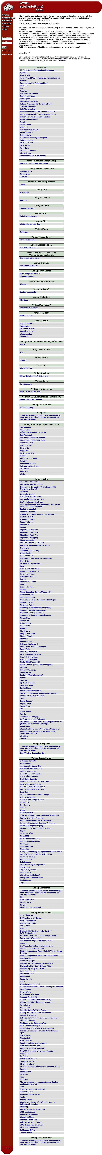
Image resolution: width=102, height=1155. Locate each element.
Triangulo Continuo (28, 276)
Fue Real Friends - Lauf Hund (32, 543)
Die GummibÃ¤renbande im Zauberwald (36, 946)
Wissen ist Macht (27, 1117)
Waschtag (24, 1107)
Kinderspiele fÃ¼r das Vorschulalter (35, 117)
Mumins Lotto (26, 1038)
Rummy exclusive (27, 857)
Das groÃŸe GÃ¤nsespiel (30, 938)
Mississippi (24, 849)
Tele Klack (24, 148)
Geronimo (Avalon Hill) (29, 551)
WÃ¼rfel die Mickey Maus (30, 1122)
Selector (23, 680)
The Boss (24, 300)
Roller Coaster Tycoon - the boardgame (36, 665)
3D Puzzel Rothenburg (29, 482)
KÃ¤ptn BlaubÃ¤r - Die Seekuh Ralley (35, 1000)
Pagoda (23, 628)
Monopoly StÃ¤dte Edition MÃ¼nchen (35, 615)
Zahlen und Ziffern (27, 1130)
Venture (23, 1097)
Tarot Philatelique (27, 240)
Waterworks (25, 726)
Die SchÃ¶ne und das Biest (31, 502)
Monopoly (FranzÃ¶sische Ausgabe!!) (35, 608)
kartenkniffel (25, 1005)
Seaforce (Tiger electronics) (31, 675)
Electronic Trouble (27, 512)
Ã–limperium (25, 623)
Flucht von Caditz (27, 540)
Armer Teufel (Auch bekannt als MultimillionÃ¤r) (40, 78)
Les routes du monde (29, 266)
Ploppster (24, 639)
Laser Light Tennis (27, 576)
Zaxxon (23, 739)
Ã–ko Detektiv (26, 1041)
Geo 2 (22, 982)
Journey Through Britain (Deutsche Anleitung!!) (39, 815)
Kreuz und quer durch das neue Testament (37, 823)
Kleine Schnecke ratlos (29, 571)
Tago (22, 1077)
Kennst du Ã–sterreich (29, 569)
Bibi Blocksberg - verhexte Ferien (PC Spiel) (38, 935)
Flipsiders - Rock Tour (29, 535)
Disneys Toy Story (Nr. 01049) (32, 969)
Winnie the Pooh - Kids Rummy (33, 156)
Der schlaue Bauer (27, 96)
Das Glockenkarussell (29, 93)
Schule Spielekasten (28, 216)
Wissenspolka (26, 334)
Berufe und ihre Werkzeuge (31, 484)
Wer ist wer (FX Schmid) (30, 875)
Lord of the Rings (27, 587)
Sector (23, 678)
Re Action (24, 1056)
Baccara (23, 80)
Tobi (22, 1087)
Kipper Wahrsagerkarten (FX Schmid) (35, 820)
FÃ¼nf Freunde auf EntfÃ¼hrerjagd (34, 795)
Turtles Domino (26, 1092)
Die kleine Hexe (26, 443)
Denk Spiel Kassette (28, 779)
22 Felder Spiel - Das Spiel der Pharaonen (37, 70)
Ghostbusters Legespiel (30, 984)
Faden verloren (26, 522)
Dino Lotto (24, 448)
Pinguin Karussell (27, 634)
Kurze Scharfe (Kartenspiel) (31, 826)
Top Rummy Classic (28, 870)
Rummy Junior (26, 859)
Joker (22, 185)
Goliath (23, 808)
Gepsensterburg (27, 324)
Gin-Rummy (25, 805)
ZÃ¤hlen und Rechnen (29, 1127)
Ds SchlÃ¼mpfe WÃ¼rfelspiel (32, 787)
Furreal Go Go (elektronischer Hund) (35, 545)
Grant (22, 810)
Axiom (22, 352)
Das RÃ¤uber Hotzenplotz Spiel (33, 753)
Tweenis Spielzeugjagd (29, 717)
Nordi (22, 122)
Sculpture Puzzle (27, 1061)
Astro (22, 344)
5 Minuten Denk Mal (28, 761)
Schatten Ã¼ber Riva (28, 1059)
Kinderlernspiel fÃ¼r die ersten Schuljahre (37, 112)
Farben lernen (26, 979)
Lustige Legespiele (28, 292)
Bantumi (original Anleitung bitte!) (34, 83)
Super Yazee (25, 706)
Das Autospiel (26, 435)
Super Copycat (26, 701)
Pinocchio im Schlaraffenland (32, 1048)
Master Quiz (25, 174)
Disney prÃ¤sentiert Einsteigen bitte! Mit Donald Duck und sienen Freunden (40, 505)
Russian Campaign (28, 670)
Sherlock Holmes (27, 1064)
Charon (23, 284)
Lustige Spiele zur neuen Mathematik (35, 828)
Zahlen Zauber (26, 1133)
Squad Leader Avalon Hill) (30, 691)
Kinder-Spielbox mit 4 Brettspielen (34, 376)
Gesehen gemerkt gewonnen (32, 800)
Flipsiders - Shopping (29, 538)
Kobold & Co (25, 902)
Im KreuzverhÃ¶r (27, 453)
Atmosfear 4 (25, 926)
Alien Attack (25, 75)
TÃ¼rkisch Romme (28, 151)
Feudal (23, 527)
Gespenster (25, 802)
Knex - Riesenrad (27, 574)
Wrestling (24, 736)
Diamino (23, 943)
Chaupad (24, 86)
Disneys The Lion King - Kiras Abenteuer (37, 963)
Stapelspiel (24, 326)
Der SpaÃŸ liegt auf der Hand (32, 499)
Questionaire (25, 135)
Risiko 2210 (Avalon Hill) (30, 662)
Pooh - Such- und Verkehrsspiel (33, 646)
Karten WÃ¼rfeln (27, 900)
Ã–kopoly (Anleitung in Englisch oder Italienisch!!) (41, 852)
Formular (61, 61)
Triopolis (23, 360)
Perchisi (23, 200)
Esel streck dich (26, 517)
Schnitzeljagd (25, 672)
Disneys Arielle (26, 958)
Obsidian (24, 127)
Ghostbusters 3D (27, 556)
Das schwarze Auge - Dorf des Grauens (36, 941)
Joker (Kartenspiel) (28, 106)
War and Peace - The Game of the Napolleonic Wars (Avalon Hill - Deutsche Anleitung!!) (41, 723)
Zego (22, 883)
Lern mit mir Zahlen (28, 582)
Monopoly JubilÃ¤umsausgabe (33, 610)
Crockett (23, 91)
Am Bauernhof (26, 763)
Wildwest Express (27, 1112)
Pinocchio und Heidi (28, 458)
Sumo (22, 698)
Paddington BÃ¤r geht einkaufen (33, 1043)
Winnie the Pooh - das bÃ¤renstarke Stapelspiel (39, 729)
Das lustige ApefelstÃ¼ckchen (32, 438)
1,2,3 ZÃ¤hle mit (26, 915)
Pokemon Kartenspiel (29, 644)
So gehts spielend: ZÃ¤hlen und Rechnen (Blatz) (40, 1066)
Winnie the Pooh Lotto (29, 1114)
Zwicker (23, 177)
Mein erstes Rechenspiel (30, 1026)
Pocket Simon (26, 641)
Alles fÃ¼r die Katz (28, 921)
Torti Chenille (25, 711)
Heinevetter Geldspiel (29, 101)
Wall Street (24, 471)
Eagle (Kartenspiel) (28, 509)
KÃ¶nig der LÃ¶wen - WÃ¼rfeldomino (35, 1013)
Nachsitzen (24, 621)
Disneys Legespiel (27, 961)
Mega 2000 (24, 836)
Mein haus (24, 844)
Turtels (23, 714)
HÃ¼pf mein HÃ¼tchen (29, 994)
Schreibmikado (26, 140)
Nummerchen (25, 125)
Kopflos (23, 456)
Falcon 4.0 (24, 525)
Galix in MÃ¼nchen (28, 797)
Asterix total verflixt (28, 923)
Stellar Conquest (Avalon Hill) (32, 696)
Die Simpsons (26, 445)
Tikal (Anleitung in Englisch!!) (32, 865)
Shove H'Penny (26, 143)
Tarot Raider (25, 145)
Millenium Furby (26, 605)
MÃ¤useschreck (26, 595)
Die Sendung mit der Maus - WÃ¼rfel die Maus (39, 956)
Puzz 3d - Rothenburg (29, 657)
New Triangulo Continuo (30, 274)
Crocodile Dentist (27, 494)
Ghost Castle (25, 553)
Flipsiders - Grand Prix (29, 532)
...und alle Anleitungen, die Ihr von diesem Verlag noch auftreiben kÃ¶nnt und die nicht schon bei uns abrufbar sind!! (40, 417)
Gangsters (24, 548)
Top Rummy (25, 867)
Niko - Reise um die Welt (30, 392)
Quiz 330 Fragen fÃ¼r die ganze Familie (36, 1051)
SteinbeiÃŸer (25, 1072)
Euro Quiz (24, 792)
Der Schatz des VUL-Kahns (31, 497)
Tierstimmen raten (27, 329)
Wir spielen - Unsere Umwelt (31, 878)
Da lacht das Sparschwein (30, 774)
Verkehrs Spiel (26, 1100)
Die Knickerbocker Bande (30, 784)
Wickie (23, 474)
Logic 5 (23, 584)
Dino (22, 897)
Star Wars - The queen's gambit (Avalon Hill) (38, 693)
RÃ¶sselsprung (26, 408)
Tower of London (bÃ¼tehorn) (32, 1089)
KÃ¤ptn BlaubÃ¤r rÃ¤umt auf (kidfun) (35, 1002)
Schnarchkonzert (27, 208)
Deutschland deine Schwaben (32, 440)
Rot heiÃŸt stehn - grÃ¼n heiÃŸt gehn (36, 854)
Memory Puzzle (26, 846)
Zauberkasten (25, 880)
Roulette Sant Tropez (28, 248)
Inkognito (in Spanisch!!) (30, 563)
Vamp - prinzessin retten (30, 1094)
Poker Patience (26, 132)
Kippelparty (25, 1007)
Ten (21, 709)
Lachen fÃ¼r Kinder (28, 1015)
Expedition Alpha (27, 519)
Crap (22, 88)
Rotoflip (23, 667)
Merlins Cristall (26, 602)
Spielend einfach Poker (29, 466)
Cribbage (24, 232)
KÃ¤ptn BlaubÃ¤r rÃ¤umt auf (32, 818)
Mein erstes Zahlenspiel (30, 841)
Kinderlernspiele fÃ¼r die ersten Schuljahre (38, 114)
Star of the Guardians (29, 308)
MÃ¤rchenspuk (26, 316)
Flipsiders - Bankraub (29, 530)
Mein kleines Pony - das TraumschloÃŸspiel (38, 600)
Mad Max (24, 589)
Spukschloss (25, 688)
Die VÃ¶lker (25, 99)
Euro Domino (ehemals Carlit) (32, 789)
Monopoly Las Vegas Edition (32, 613)
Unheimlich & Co (27, 872)
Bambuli (23, 928)
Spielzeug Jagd (26, 685)
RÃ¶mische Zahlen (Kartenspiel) (33, 138)
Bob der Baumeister (28, 771)
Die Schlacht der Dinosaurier (32, 948)
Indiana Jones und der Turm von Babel (36, 104)
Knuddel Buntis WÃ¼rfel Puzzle (33, 1010)
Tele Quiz (24, 1079)
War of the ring (26, 368)
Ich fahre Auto (26, 171)
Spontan (23, 1069)
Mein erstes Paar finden (30, 839)
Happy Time (25, 451)
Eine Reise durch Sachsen (31, 400)
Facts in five (25, 976)
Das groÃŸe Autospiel (29, 776)
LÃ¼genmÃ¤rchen (27, 1020)
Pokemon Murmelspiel (29, 130)
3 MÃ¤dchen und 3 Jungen (31, 918)
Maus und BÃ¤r (26, 833)
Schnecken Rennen (28, 464)
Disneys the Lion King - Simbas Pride (35, 966)
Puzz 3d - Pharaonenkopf (30, 654)
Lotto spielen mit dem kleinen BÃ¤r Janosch (38, 1018)
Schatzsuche (25, 862)
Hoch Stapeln (25, 989)
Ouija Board (25, 626)
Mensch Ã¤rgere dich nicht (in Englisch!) (37, 1028)
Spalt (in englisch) (27, 683)
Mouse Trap (25, 618)
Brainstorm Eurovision (29, 258)
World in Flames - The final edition (34, 164)
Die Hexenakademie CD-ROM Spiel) (34, 782)
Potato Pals (25, 649)
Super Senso (25, 704)
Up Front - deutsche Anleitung (32, 719)
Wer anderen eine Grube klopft (32, 1109)
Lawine (23, 579)
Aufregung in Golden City (30, 766)
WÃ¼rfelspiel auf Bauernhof (31, 1125)
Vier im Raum (25, 153)
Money (23, 905)
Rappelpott (24, 1053)
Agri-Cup (24, 73)
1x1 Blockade (25, 427)
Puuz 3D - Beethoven (28, 652)
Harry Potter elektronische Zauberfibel (36, 558)
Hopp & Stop (25, 561)
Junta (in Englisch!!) (28, 997)
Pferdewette (25, 631)
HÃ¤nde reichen (26, 813)
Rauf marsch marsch (28, 659)
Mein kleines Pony (27, 597)
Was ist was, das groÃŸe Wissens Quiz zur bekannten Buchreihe (37, 1103)
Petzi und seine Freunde (30, 1046)
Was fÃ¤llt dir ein (27, 331)
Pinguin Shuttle (26, 636)
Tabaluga (24, 1074)
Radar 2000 (24, 192)
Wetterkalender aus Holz (30, 224)
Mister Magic (25, 1035)
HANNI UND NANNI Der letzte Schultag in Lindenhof (41, 987)
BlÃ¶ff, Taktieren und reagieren (33, 432)
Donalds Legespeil (27, 971)
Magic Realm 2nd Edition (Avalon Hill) (35, 592)
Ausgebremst (25, 430)
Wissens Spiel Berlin (28, 1120)
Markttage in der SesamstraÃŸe (33, 1023)
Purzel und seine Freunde (30, 907)
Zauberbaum (25, 337)
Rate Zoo (24, 461)
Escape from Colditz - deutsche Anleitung (37, 514)
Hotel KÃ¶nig (25, 992)
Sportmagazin (26, 384)
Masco (23, 831)
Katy (22, 566)
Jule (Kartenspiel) (27, 109)
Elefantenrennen (27, 974)
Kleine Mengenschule (29, 119)
